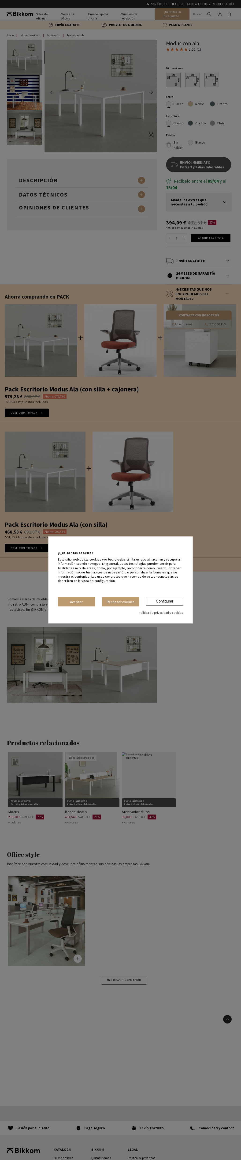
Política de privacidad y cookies (161, 613)
